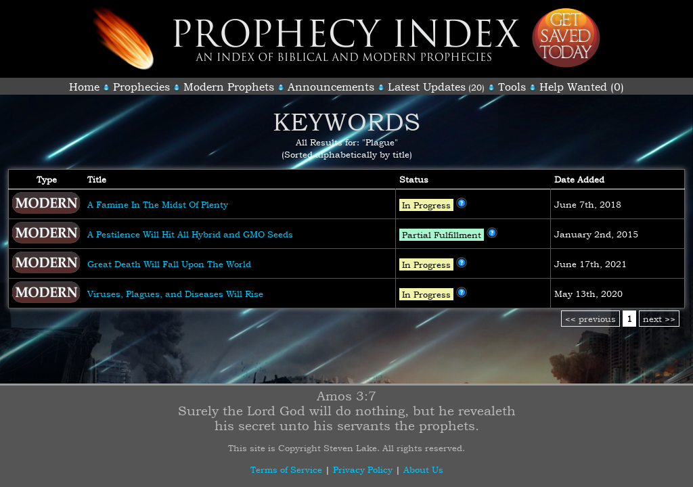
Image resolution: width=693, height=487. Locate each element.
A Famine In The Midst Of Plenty (157, 204)
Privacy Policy (363, 469)
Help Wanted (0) (581, 86)
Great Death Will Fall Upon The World (169, 264)
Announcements (331, 86)
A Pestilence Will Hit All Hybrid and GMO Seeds (190, 234)
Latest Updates (427, 86)
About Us (423, 469)
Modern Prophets (228, 86)
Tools (512, 86)
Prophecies (141, 86)
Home (84, 86)
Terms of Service (286, 469)
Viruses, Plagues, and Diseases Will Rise (175, 293)
